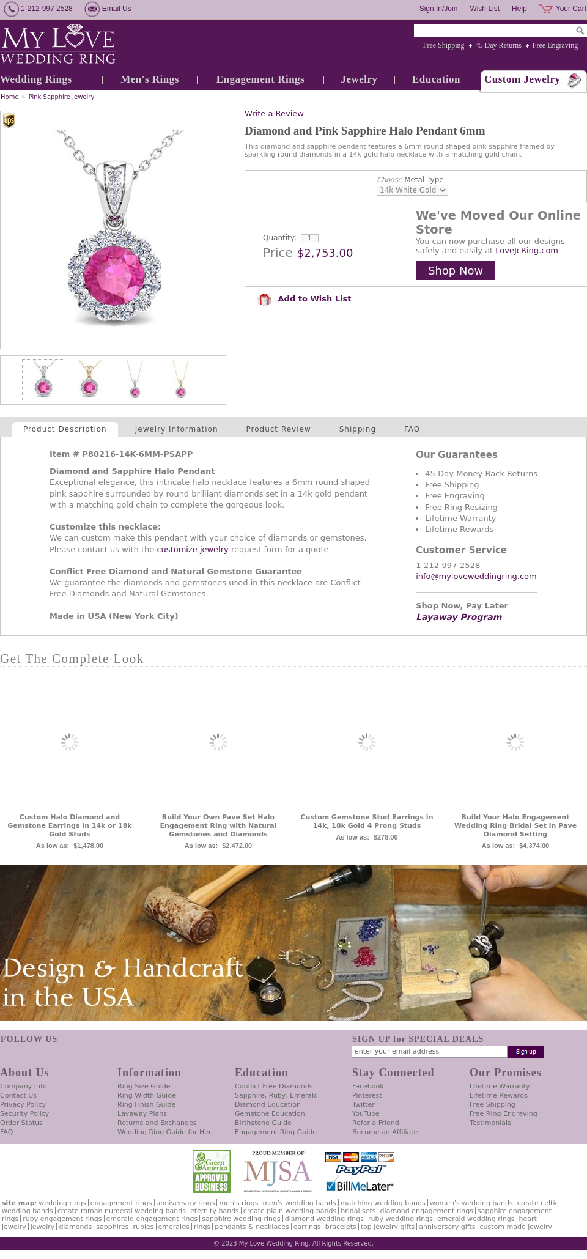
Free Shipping (444, 45)
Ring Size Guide (144, 1086)
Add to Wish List (304, 298)
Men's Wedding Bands (299, 1203)
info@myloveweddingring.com (476, 576)
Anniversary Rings (186, 1203)
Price (278, 252)
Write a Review (274, 113)
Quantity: (280, 238)
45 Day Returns (499, 45)
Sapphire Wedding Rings (241, 1219)
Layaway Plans (142, 1114)
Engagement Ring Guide (276, 1132)
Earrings (307, 1227)
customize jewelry (192, 549)
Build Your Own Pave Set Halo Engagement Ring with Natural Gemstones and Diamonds (218, 825)
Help (519, 8)
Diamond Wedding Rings (324, 1219)
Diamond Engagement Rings (426, 1211)
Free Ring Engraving (503, 1114)
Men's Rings (149, 79)
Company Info (23, 1086)
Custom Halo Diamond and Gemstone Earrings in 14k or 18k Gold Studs (69, 825)
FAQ (412, 429)
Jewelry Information (176, 429)
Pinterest (367, 1095)
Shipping (357, 429)
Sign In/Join (438, 8)
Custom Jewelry (522, 79)
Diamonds (75, 1227)
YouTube (366, 1114)
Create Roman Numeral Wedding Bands (121, 1211)
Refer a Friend (375, 1123)
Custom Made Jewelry (516, 1227)
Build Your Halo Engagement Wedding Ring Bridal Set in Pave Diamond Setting (515, 825)
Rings (202, 1227)
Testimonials (490, 1123)
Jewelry (359, 79)
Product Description (65, 429)
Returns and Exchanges (156, 1123)
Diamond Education (268, 1105)
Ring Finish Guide (146, 1105)
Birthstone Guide (263, 1123)
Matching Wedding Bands (383, 1203)
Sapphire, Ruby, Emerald (276, 1095)
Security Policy (24, 1114)
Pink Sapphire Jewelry (62, 97)
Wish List (485, 8)
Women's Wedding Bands (471, 1203)
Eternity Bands (214, 1211)
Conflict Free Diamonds (273, 1086)
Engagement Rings (260, 79)
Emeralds (174, 1227)
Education (436, 79)
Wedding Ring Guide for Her (164, 1132)
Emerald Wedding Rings (476, 1219)
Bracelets (340, 1227)
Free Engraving (555, 45)
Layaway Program (458, 617)
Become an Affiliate (385, 1132)
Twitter (363, 1105)
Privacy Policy (23, 1105)
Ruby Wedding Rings (400, 1219)
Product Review (278, 429)
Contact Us (18, 1095)
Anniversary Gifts (447, 1227)
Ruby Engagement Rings (62, 1219)
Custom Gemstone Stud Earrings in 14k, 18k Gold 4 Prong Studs (367, 821)
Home (10, 97)
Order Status (21, 1123)
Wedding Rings (36, 79)
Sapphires (112, 1227)
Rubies (143, 1227)
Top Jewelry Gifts (388, 1227)
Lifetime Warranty (500, 1086)
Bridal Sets (358, 1211)
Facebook (368, 1086)
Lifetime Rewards (499, 1095)
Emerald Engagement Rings (152, 1219)
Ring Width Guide (146, 1095)
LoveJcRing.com (526, 250)
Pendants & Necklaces (252, 1227)
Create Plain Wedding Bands (289, 1211)
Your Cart (571, 8)
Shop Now (455, 270)
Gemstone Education (270, 1114)
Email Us (116, 8)
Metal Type (410, 179)
